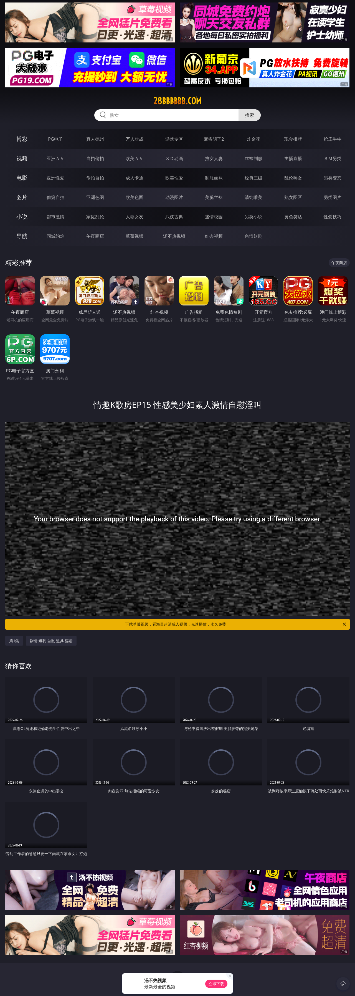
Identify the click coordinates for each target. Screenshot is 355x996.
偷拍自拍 (95, 178)
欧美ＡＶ (134, 158)
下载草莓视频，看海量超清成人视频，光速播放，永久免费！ (236, 624)
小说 (21, 216)
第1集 (14, 640)
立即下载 (216, 983)
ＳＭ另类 (332, 158)
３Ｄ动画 (174, 158)
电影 (21, 177)
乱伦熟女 (293, 178)
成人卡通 (134, 178)
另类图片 (332, 197)
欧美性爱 (174, 178)
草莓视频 (134, 236)
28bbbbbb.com (177, 101)
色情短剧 (253, 236)
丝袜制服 (253, 158)
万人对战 (134, 139)
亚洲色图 (95, 197)
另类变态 (332, 178)
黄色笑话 (293, 217)
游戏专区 (174, 139)
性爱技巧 (332, 217)
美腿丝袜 (214, 197)
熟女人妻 (214, 158)
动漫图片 (174, 197)
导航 (21, 236)
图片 (21, 197)
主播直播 (293, 158)
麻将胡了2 (214, 139)
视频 (21, 158)
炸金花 (253, 139)
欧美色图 (134, 197)
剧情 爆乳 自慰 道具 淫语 (51, 640)
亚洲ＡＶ (55, 158)
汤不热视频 (174, 236)
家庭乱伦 (95, 217)
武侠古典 (174, 217)
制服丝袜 (214, 178)
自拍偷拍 (95, 158)
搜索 (249, 115)
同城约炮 (55, 236)
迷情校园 (214, 217)
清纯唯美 (253, 197)
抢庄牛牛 (332, 139)
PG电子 (55, 139)
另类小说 (253, 217)
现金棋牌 (293, 139)
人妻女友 (134, 217)
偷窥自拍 (55, 197)
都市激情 (55, 217)
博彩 (21, 139)
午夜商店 (95, 236)
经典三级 (253, 178)
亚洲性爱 (55, 178)
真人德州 (95, 139)
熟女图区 (293, 197)
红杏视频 (214, 236)
